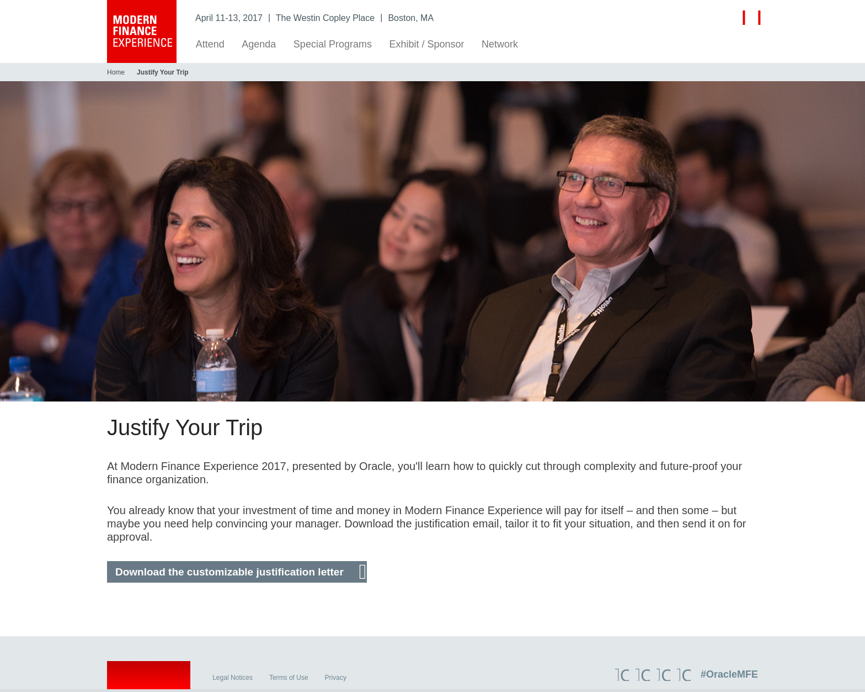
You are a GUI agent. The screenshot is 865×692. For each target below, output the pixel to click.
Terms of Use (288, 680)
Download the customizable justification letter (229, 572)
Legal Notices (232, 680)
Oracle (149, 679)
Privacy (335, 680)
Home (116, 72)
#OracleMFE (729, 677)
